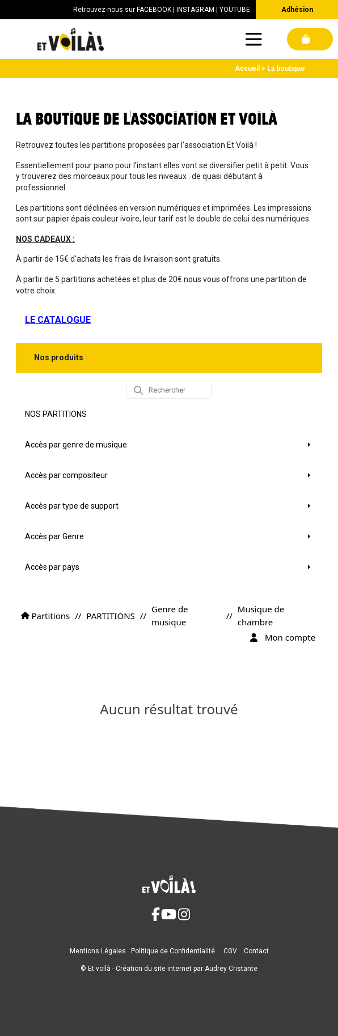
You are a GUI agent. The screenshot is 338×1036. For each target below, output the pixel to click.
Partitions (45, 615)
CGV (230, 951)
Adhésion (297, 10)
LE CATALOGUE (58, 319)
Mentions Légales (98, 951)
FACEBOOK (154, 10)
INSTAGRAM (195, 10)
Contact (256, 951)
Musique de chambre (261, 615)
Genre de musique (169, 615)
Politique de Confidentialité (173, 951)
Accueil (247, 69)
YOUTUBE (234, 10)
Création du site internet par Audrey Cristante (186, 969)
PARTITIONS (110, 615)
